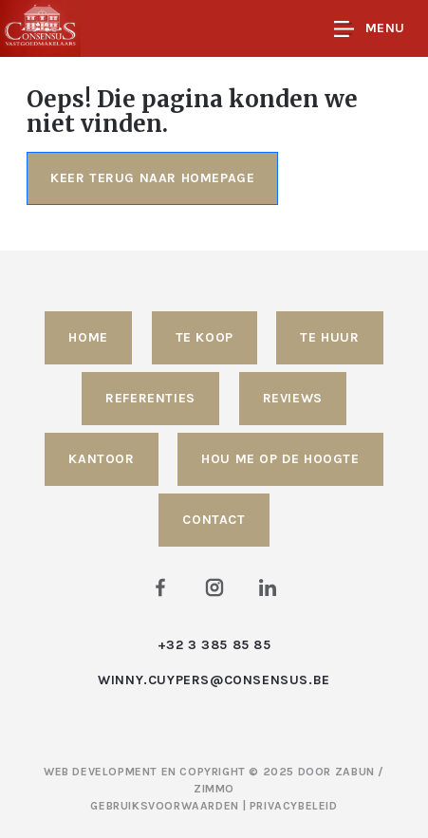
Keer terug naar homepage (152, 178)
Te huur (329, 337)
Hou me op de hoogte (280, 459)
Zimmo (214, 788)
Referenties (150, 398)
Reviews (293, 398)
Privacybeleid (294, 805)
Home (87, 337)
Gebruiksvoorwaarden (166, 805)
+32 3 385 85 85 (214, 645)
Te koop (204, 337)
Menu (369, 29)
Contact (213, 520)
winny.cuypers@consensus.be (214, 680)
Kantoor (101, 459)
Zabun (355, 771)
